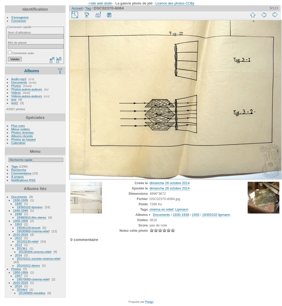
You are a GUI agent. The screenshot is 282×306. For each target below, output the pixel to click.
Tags (14, 166)
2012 (18, 238)
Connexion (18, 20)
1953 (18, 224)
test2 (14, 103)
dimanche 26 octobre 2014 (170, 183)
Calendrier (18, 143)
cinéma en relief (161, 209)
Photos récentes (22, 132)
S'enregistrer (20, 17)
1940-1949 (20, 210)
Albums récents (22, 136)
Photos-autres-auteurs (26, 89)
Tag (88, 8)
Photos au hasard (23, 139)
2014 (18, 255)
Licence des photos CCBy (174, 3)
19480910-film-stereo (31, 217)
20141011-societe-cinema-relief (39, 258)
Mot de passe (17, 42)
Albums (31, 70)
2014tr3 (22, 289)
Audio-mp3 (18, 79)
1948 (18, 214)
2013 (18, 245)
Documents (19, 82)
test (13, 99)
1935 (18, 203)
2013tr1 (22, 248)
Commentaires (21, 173)
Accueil (77, 8)
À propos (17, 176)
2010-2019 (20, 234)
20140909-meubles (32, 293)
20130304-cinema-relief (35, 251)
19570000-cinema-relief (33, 279)
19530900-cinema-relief (33, 231)
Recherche (18, 169)
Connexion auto (21, 53)
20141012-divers (28, 265)
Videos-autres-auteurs (26, 96)
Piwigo (149, 301)
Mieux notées (20, 129)
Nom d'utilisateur (19, 32)
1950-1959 (20, 220)
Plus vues (18, 125)
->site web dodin (100, 3)
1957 (18, 275)
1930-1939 (20, 200)
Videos (16, 92)
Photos (16, 85)
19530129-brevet (28, 227)
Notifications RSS (23, 180)
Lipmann (181, 209)
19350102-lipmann (30, 207)
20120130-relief (28, 241)
